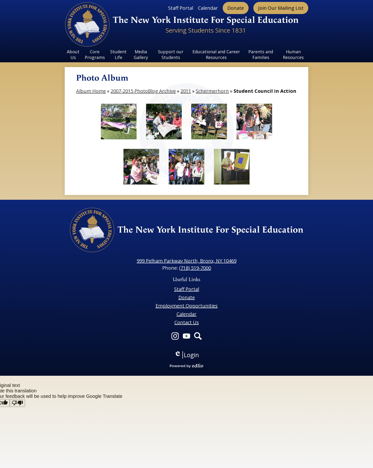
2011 (186, 91)
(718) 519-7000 (195, 268)
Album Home (91, 91)
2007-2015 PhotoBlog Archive (143, 91)
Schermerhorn (212, 91)
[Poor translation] (17, 403)
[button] (73, 54)
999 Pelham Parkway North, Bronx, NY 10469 (186, 261)
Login (186, 355)
